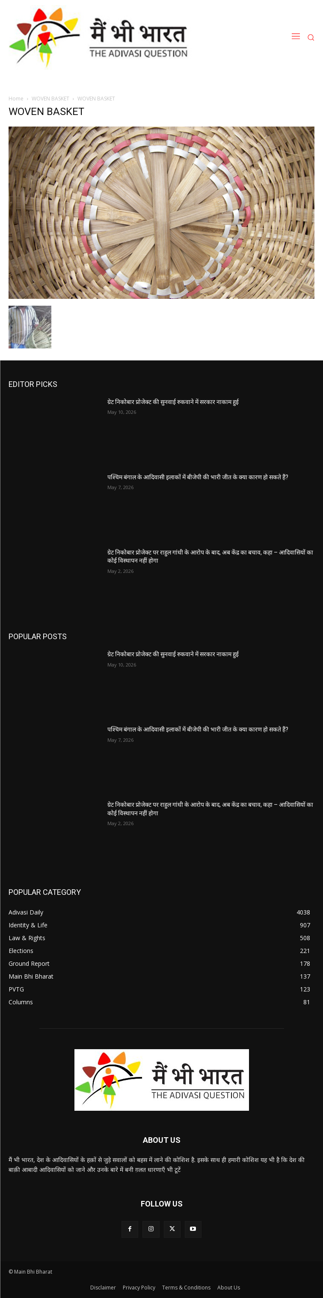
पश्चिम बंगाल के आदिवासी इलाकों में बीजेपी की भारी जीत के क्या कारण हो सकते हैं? (197, 477)
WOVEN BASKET (50, 98)
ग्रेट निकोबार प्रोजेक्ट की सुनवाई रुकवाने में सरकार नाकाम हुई (173, 401)
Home (16, 98)
